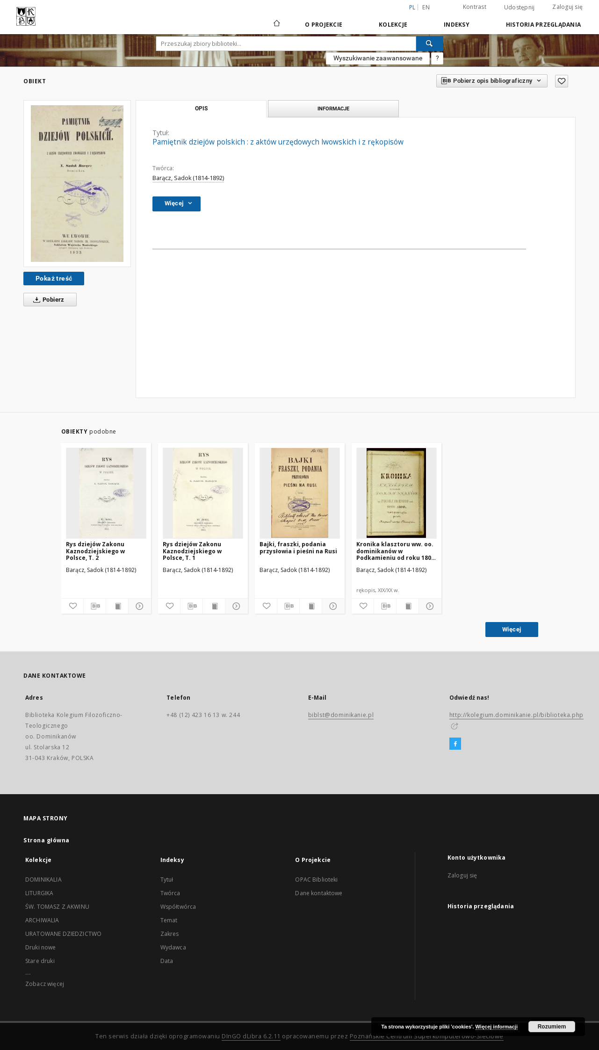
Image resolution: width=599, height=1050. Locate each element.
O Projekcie (323, 25)
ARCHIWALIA (42, 920)
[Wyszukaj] (429, 43)
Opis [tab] (201, 108)
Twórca (170, 893)
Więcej (511, 629)
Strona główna (46, 840)
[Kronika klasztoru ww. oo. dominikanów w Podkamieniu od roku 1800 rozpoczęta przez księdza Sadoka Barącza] (396, 493)
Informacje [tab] (333, 108)
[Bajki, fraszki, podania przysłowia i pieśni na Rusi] (299, 493)
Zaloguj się (567, 7)
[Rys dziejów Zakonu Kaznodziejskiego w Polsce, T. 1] (203, 493)
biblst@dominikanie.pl (341, 715)
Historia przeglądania (543, 25)
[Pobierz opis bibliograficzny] (95, 606)
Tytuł (166, 879)
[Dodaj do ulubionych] (561, 81)
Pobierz (47, 299)
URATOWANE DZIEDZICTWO (63, 934)
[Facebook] (455, 744)
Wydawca (173, 947)
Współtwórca (178, 907)
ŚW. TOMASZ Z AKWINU (57, 907)
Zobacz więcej (44, 984)
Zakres (169, 934)
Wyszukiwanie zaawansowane (377, 58)
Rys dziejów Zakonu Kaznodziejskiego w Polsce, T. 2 (95, 550)
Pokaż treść (54, 278)
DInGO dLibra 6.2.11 (251, 1036)
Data (166, 961)
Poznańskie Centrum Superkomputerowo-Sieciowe (427, 1036)
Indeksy (456, 25)
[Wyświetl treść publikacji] (117, 606)
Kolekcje (393, 25)
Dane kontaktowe (318, 893)
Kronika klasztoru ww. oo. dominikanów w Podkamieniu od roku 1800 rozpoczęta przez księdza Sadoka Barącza (395, 550)
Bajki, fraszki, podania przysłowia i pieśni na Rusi (298, 547)
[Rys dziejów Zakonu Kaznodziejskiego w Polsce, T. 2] (106, 493)
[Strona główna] (276, 24)
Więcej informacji (497, 1026)
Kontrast (474, 7)
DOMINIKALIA (43, 879)
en (426, 7)
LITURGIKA (39, 893)
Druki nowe (40, 947)
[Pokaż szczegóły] (138, 606)
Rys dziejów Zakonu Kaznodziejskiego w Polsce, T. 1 (192, 550)
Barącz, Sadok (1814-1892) (188, 178)
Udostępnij (519, 7)
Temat (169, 920)
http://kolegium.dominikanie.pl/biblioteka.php (516, 715)
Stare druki (40, 961)
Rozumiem (552, 1026)
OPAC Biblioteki (316, 879)
